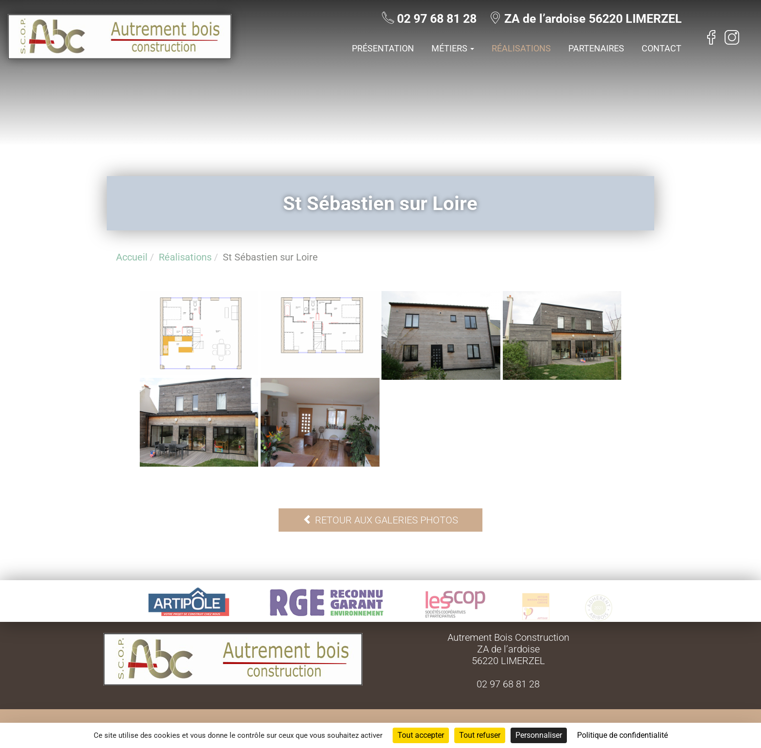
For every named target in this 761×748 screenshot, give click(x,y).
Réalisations (521, 48)
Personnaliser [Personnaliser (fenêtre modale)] (538, 735)
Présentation (383, 48)
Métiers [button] (452, 48)
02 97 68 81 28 (437, 19)
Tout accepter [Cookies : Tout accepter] (420, 735)
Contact (661, 48)
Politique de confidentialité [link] (622, 735)
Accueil (132, 257)
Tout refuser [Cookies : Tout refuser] (479, 735)
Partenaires (596, 48)
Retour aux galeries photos (380, 520)
